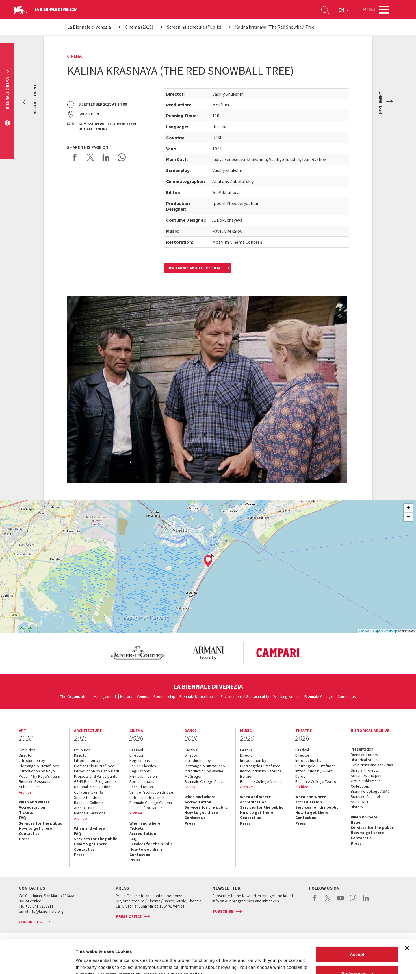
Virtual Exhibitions (366, 780)
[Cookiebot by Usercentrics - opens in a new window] (37, 962)
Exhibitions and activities (372, 765)
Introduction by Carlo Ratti (96, 771)
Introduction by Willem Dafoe (314, 773)
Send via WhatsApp (121, 157)
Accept (357, 920)
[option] (137, 653)
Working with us (286, 696)
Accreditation (32, 807)
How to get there (35, 828)
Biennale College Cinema (150, 802)
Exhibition (27, 750)
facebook (315, 901)
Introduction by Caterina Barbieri (261, 773)
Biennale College (318, 696)
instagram (353, 901)
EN (344, 10)
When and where (34, 802)
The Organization (75, 696)
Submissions (30, 786)
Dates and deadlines (147, 797)
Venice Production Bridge (151, 792)
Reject (356, 958)
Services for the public (40, 823)
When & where (364, 817)
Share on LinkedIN (106, 157)
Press (24, 838)
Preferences (357, 939)
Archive (25, 792)
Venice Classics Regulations (142, 768)
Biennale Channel (365, 796)
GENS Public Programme (95, 781)
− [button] (408, 517)
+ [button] (408, 508)
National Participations (93, 786)
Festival (136, 750)
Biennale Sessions (34, 781)
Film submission (143, 776)
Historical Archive (366, 759)
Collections (360, 786)
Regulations (139, 760)
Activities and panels (369, 775)
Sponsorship (164, 696)
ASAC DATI (359, 801)
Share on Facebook (74, 157)
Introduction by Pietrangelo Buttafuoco (39, 763)
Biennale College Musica (261, 781)
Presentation (362, 749)
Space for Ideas (87, 797)
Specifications (141, 781)
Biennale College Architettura (88, 805)
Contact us (346, 696)
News (356, 822)
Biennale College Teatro (315, 781)
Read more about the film (194, 267)
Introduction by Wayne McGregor (204, 773)
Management (105, 696)
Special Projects (365, 770)
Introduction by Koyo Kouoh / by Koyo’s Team (39, 773)
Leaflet (364, 631)
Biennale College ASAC (370, 791)
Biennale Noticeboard (198, 696)
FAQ (22, 817)
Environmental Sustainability (245, 696)
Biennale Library (364, 754)
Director (26, 755)
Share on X (90, 157)
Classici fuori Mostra (146, 807)
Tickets (26, 812)
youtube (340, 901)
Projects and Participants (95, 776)
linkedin (366, 901)
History (126, 696)
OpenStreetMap (386, 631)
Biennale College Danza (205, 781)
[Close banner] (407, 914)
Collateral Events (88, 792)
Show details (89, 956)
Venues (143, 696)
